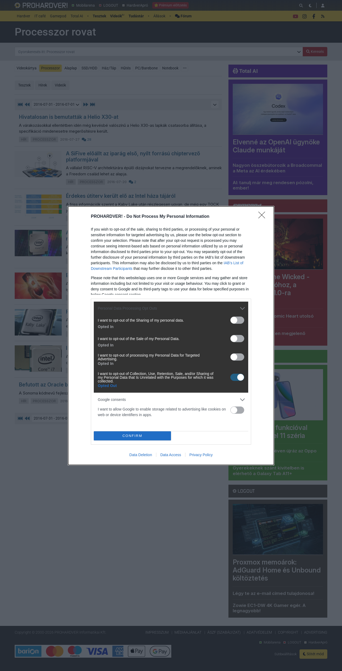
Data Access (170, 455)
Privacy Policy (201, 455)
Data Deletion (140, 455)
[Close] (263, 217)
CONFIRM (132, 436)
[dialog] (171, 335)
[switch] (237, 320)
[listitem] (171, 308)
